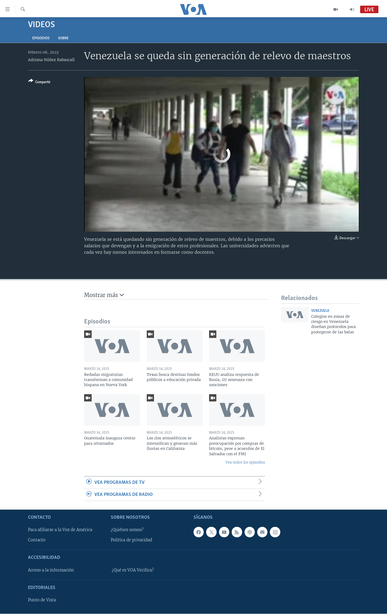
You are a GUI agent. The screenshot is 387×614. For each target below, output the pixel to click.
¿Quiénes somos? (127, 530)
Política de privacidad (131, 540)
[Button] (39, 82)
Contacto (36, 540)
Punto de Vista (42, 600)
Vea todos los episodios (245, 462)
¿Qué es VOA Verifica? (133, 570)
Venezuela (320, 311)
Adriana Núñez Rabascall (51, 59)
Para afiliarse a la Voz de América (60, 530)
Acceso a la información (51, 570)
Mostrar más (104, 295)
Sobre (63, 38)
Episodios (40, 38)
